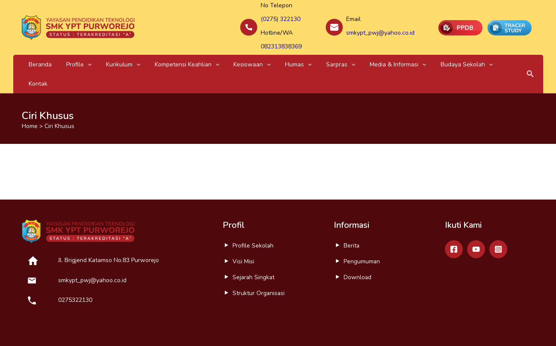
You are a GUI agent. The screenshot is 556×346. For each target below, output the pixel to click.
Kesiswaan (214, 56)
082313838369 (281, 40)
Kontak (437, 57)
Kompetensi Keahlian (157, 56)
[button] (530, 57)
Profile (66, 56)
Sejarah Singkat (254, 251)
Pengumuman (362, 235)
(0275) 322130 (280, 18)
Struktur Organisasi (258, 266)
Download (358, 251)
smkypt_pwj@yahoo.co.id (380, 29)
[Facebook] (454, 223)
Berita (352, 219)
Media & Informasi (335, 56)
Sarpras (286, 56)
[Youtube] (476, 223)
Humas (252, 56)
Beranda (36, 57)
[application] (75, 56)
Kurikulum (102, 56)
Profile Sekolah (253, 219)
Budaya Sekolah (396, 56)
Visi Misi (243, 235)
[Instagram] (498, 223)
